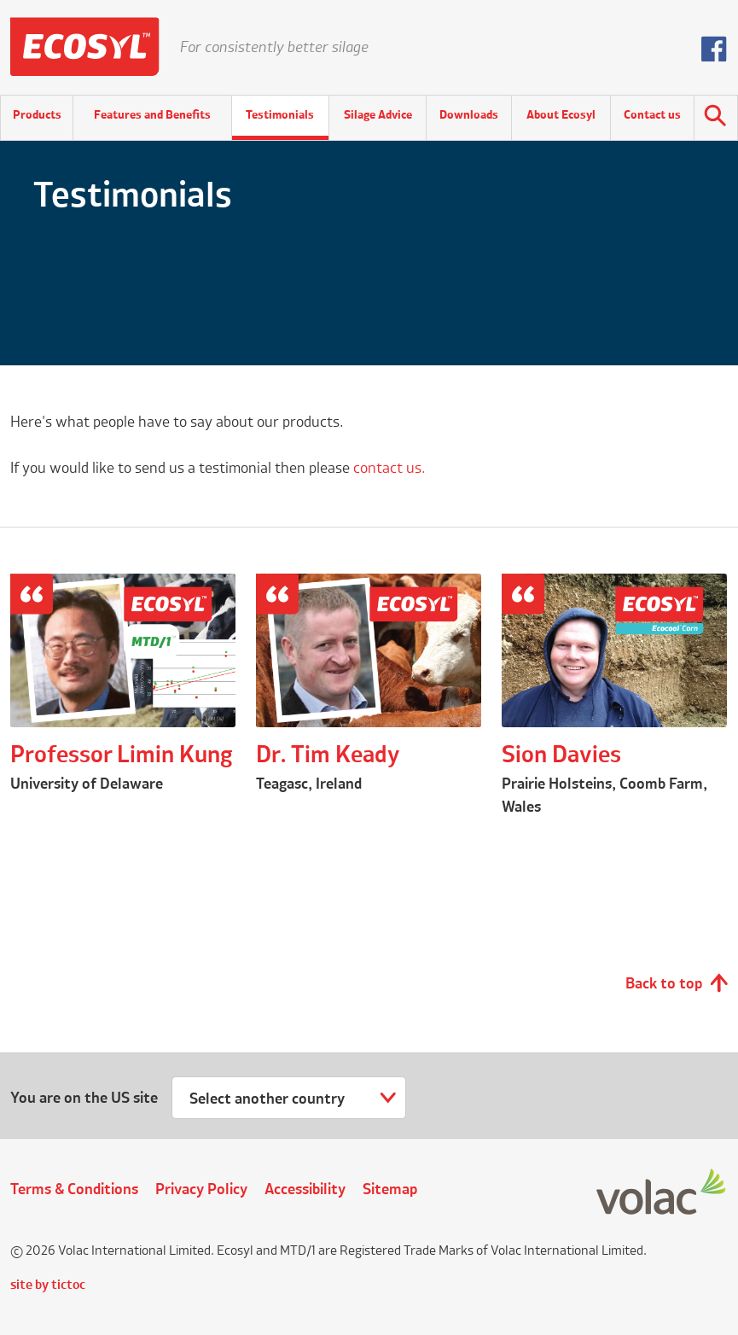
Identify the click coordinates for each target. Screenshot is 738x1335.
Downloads (468, 115)
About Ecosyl (561, 115)
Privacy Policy (201, 1190)
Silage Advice (378, 115)
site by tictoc (47, 1285)
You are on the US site (84, 1098)
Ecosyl (85, 47)
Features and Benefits (152, 115)
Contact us (652, 115)
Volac (662, 1193)
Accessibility (305, 1190)
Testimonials (280, 115)
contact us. (389, 468)
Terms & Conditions (74, 1190)
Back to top (663, 984)
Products (37, 115)
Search (715, 118)
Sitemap (390, 1190)
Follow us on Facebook (714, 48)
